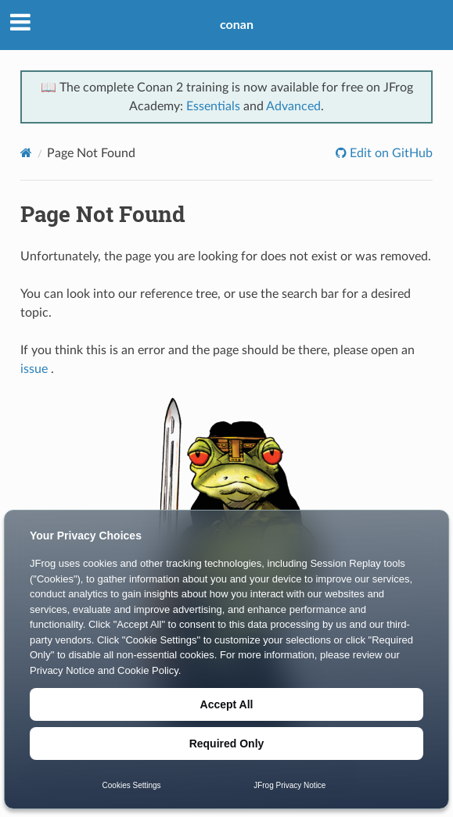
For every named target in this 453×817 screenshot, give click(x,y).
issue (34, 369)
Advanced (293, 106)
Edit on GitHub (390, 153)
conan (236, 23)
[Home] (26, 152)
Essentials (213, 106)
